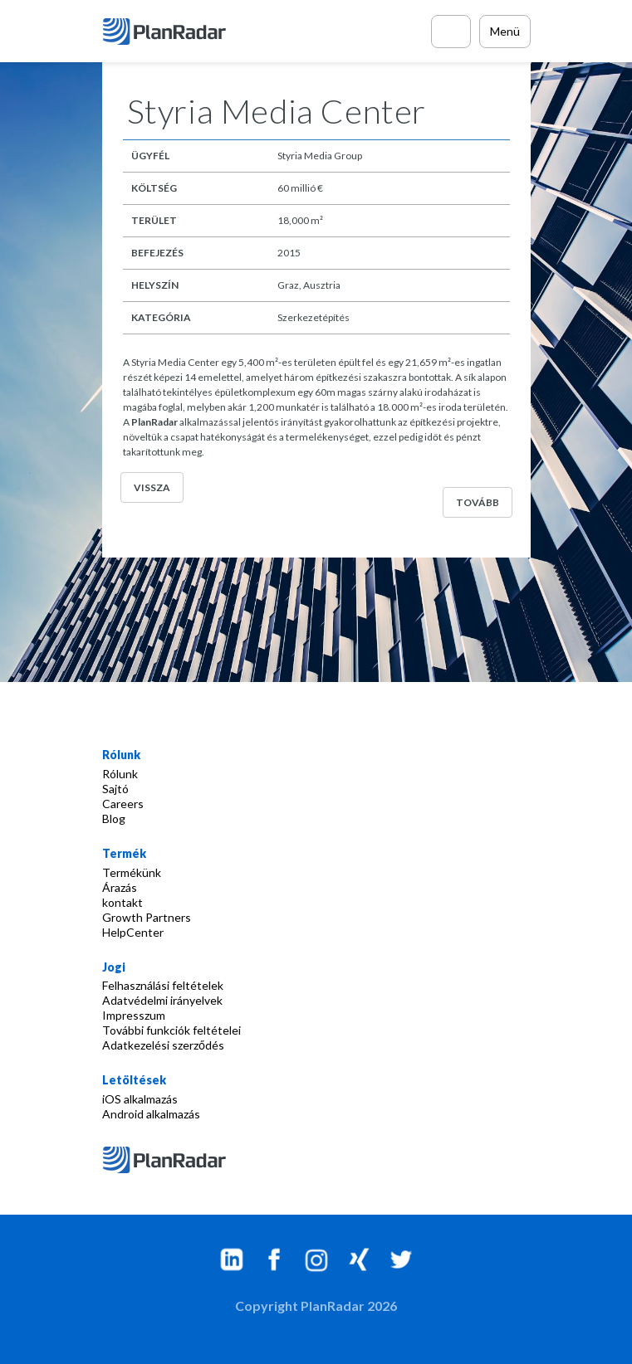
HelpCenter (133, 932)
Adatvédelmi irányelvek (162, 1000)
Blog (113, 818)
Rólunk (120, 774)
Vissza (152, 487)
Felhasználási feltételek (162, 985)
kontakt (122, 902)
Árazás (119, 887)
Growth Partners (146, 917)
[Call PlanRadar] (451, 31)
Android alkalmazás (151, 1114)
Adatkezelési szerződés (163, 1045)
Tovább (477, 502)
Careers (123, 803)
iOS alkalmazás (140, 1099)
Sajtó (115, 789)
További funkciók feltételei (171, 1030)
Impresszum (133, 1015)
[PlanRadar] (166, 31)
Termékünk (131, 872)
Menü (505, 31)
